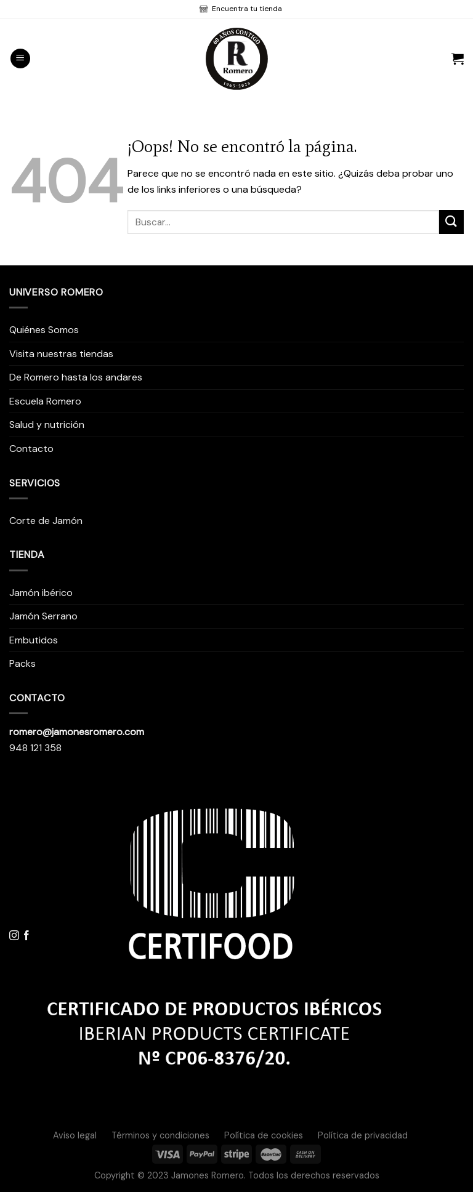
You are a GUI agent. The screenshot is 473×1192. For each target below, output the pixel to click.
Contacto (31, 448)
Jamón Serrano (43, 616)
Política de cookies (263, 1135)
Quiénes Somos (44, 329)
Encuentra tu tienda (246, 9)
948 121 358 (35, 747)
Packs (22, 663)
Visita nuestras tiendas (61, 353)
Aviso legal (75, 1135)
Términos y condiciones (160, 1135)
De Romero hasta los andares (75, 377)
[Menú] (20, 59)
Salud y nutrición (46, 424)
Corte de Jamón (46, 520)
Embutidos (33, 640)
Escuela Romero (45, 401)
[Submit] (451, 222)
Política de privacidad (363, 1135)
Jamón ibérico (41, 592)
